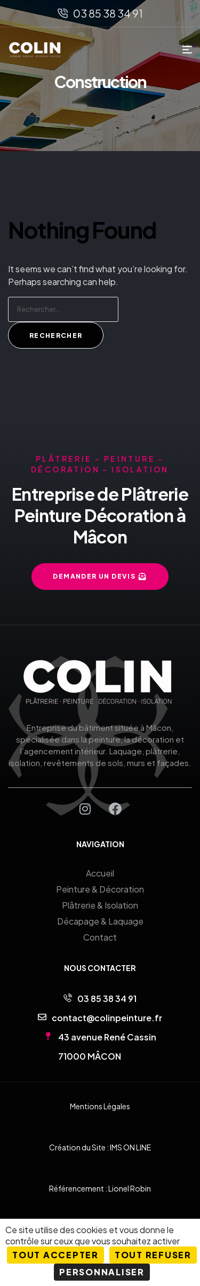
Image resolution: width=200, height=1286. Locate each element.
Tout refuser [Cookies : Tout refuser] (153, 1254)
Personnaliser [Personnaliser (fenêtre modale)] (102, 1271)
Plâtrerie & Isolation (100, 905)
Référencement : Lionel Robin (100, 1188)
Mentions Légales (100, 1106)
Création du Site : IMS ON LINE (100, 1147)
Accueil (100, 873)
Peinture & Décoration (100, 889)
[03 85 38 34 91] (67, 997)
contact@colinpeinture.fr (107, 1017)
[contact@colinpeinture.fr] (42, 1017)
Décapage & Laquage (100, 921)
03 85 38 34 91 (107, 998)
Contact (100, 937)
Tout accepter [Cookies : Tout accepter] (55, 1254)
